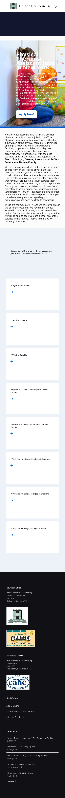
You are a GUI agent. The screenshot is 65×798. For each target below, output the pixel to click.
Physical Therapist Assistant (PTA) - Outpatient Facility (29, 738)
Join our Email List (15, 717)
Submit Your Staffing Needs (20, 711)
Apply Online (12, 705)
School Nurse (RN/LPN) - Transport (21, 773)
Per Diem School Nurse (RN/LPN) (20, 764)
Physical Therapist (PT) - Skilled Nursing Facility (26, 755)
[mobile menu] (3, 6)
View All (10, 781)
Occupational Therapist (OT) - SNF (21, 746)
